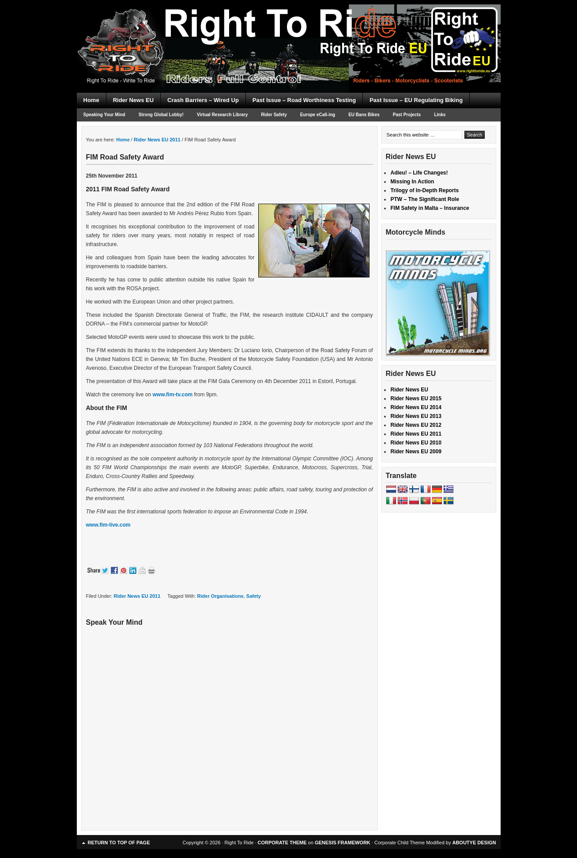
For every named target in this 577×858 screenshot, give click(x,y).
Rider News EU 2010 (416, 443)
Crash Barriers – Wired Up (203, 100)
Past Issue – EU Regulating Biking (416, 100)
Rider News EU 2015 (416, 398)
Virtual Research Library (222, 114)
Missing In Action (412, 181)
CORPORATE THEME (282, 842)
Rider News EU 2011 (136, 596)
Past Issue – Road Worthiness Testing (304, 100)
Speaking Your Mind (104, 114)
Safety (253, 596)
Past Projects (407, 114)
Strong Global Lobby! (161, 114)
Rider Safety (274, 114)
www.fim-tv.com (172, 394)
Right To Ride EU (289, 30)
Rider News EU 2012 (416, 425)
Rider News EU (133, 100)
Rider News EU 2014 (416, 407)
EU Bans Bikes (364, 114)
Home (91, 100)
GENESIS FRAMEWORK (342, 842)
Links (439, 114)
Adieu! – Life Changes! (419, 173)
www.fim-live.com (108, 525)
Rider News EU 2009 (416, 451)
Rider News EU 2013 (416, 416)
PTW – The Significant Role (425, 199)
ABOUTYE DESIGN (474, 842)
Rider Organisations (220, 596)
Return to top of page (119, 842)
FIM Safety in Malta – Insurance (430, 208)
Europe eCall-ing (317, 114)
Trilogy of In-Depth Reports (425, 190)
